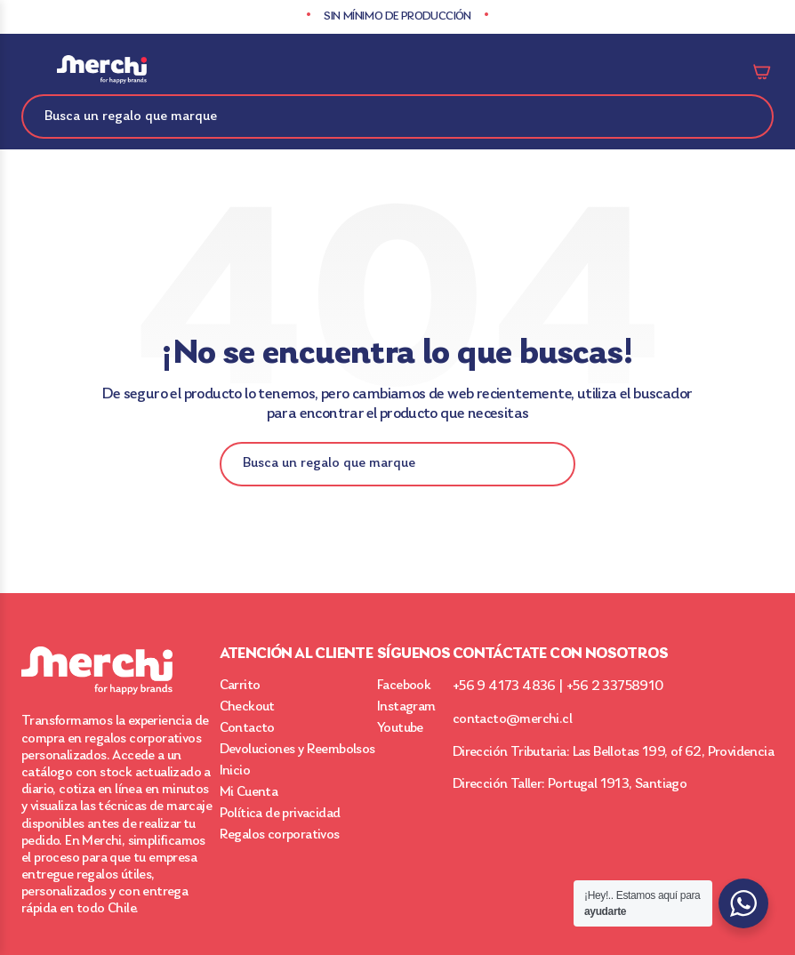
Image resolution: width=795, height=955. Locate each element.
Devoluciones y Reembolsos (297, 749)
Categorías (32, 71)
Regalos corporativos (280, 835)
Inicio (235, 771)
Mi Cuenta (249, 792)
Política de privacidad (280, 814)
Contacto (247, 728)
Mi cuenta (720, 71)
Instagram (406, 707)
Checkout (247, 707)
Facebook (403, 685)
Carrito (763, 71)
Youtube (400, 728)
